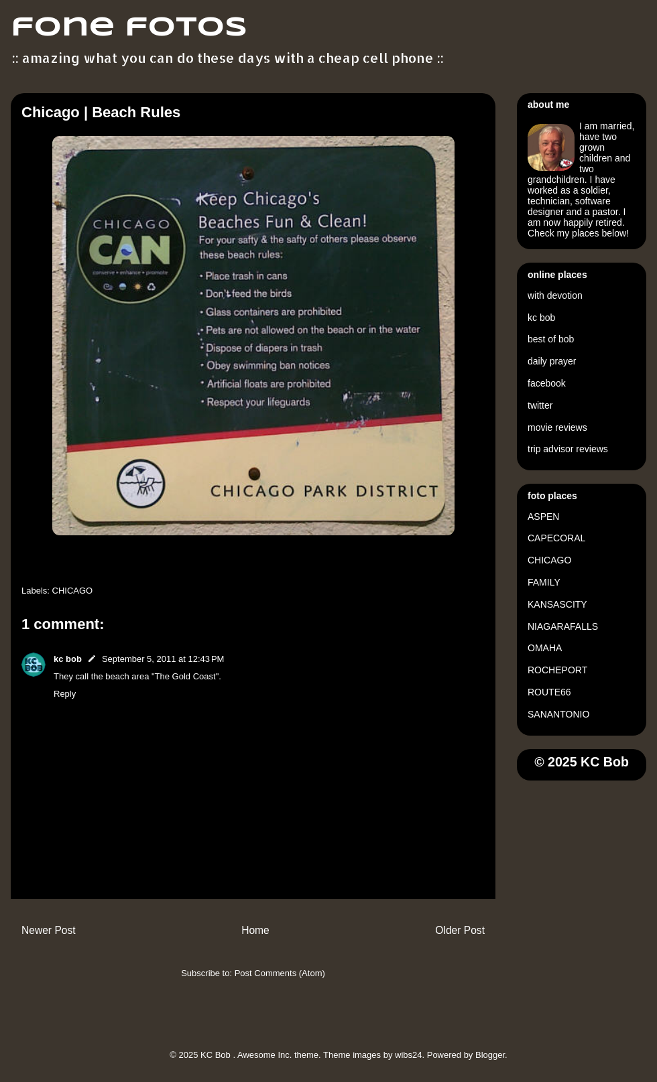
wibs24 (408, 1055)
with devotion (555, 295)
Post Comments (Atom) (280, 973)
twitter (540, 405)
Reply (65, 694)
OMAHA (545, 648)
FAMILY (544, 582)
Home (255, 930)
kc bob (68, 659)
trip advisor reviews (568, 449)
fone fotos (129, 28)
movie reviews (557, 427)
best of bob (551, 339)
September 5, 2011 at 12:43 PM (163, 659)
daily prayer (552, 361)
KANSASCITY (557, 604)
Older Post (460, 930)
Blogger (490, 1055)
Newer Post (48, 930)
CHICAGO (72, 591)
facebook (547, 383)
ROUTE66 (549, 692)
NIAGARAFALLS (563, 626)
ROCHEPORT (557, 670)
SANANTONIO (558, 714)
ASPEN (543, 516)
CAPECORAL (556, 538)
